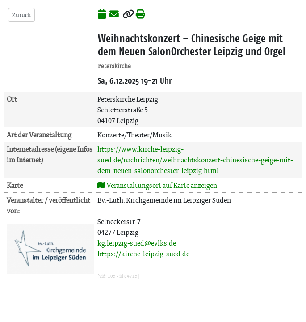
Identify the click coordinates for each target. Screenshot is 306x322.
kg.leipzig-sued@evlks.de (136, 243)
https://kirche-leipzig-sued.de (143, 253)
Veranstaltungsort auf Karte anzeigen (157, 185)
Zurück (21, 15)
